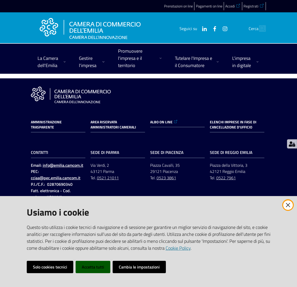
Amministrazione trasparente (46, 124)
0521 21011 (108, 178)
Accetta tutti (93, 267)
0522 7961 (226, 178)
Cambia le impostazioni (139, 267)
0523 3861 (166, 178)
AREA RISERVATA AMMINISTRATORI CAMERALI (113, 124)
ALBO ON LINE (164, 122)
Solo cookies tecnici (50, 267)
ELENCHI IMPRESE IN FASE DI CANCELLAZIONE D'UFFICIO (233, 124)
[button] (260, 28)
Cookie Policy (178, 248)
